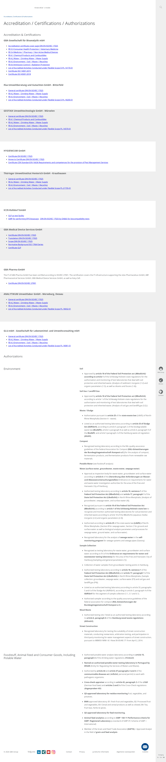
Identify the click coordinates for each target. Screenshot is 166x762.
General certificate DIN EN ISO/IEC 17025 (25, 90)
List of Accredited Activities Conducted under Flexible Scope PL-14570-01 (39, 129)
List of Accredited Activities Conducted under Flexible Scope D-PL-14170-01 (40, 68)
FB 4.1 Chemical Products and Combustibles (27, 55)
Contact (69, 752)
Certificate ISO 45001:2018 (19, 74)
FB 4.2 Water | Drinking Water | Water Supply (28, 58)
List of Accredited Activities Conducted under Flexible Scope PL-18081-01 (39, 345)
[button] (161, 7)
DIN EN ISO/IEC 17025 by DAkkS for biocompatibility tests (64, 218)
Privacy (82, 752)
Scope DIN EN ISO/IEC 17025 (20, 241)
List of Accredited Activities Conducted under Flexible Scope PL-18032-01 (39, 309)
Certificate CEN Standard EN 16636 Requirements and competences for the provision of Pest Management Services (58, 162)
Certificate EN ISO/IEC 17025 (20, 156)
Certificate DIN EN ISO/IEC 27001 (22, 283)
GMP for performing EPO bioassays (23, 218)
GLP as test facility (16, 215)
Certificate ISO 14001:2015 (19, 71)
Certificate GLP (14, 247)
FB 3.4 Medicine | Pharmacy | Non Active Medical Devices (33, 52)
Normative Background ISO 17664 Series (25, 244)
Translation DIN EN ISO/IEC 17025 (22, 238)
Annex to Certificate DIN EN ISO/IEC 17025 (26, 159)
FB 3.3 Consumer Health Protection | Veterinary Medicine (33, 49)
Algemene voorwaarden (126, 752)
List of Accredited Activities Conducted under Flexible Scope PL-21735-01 (39, 188)
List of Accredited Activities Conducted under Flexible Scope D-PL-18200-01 (40, 100)
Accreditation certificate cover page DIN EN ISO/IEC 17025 (33, 46)
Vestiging (161, 755)
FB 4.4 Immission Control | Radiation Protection (29, 64)
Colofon (145, 752)
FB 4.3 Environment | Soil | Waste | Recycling (28, 61)
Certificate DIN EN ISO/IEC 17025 (22, 235)
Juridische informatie (101, 752)
